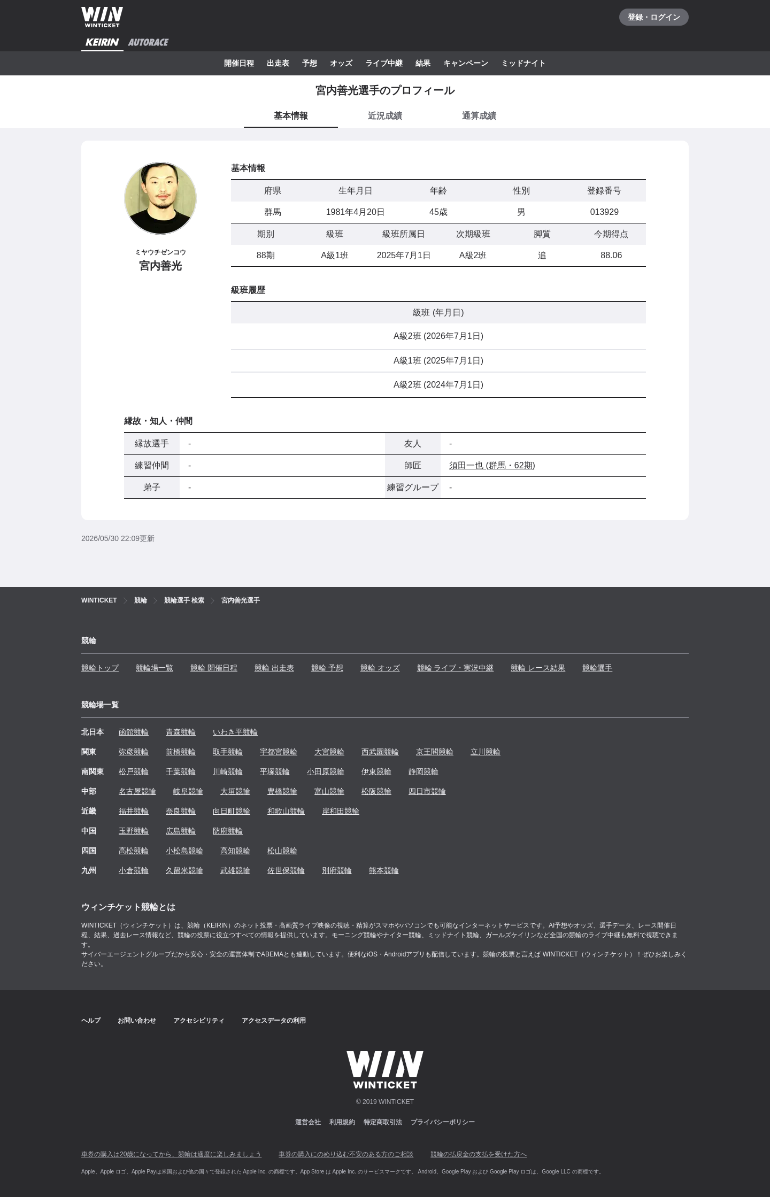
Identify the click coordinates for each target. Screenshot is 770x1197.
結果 (422, 63)
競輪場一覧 (154, 667)
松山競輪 (282, 850)
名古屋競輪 (137, 791)
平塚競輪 (275, 771)
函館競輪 (134, 732)
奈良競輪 (181, 811)
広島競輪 (181, 831)
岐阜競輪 (188, 791)
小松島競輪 (184, 850)
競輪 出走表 (274, 667)
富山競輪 (329, 791)
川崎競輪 (228, 771)
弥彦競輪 (134, 751)
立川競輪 (485, 751)
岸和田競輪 (340, 811)
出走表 (278, 63)
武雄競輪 (235, 870)
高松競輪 (134, 850)
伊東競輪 (376, 771)
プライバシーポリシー (443, 1122)
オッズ (341, 63)
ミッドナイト (523, 63)
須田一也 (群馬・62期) (492, 465)
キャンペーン (465, 63)
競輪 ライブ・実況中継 (455, 667)
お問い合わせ (137, 1020)
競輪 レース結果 (538, 667)
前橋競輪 (181, 751)
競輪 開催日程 (213, 667)
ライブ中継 (384, 63)
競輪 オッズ (380, 667)
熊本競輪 (384, 870)
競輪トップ (100, 667)
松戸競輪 (134, 771)
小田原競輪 (325, 771)
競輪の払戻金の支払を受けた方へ (478, 1154)
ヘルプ (91, 1020)
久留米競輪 (184, 870)
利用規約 (342, 1122)
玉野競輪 (134, 831)
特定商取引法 (383, 1122)
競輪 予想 (327, 667)
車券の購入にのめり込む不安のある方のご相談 (346, 1154)
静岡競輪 (423, 771)
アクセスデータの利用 (274, 1020)
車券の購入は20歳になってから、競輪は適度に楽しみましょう (171, 1154)
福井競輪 (134, 811)
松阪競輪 (376, 791)
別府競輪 (337, 870)
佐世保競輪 (286, 870)
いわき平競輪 (235, 732)
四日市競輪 (427, 791)
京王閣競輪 (434, 751)
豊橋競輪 (282, 791)
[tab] (385, 116)
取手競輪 (228, 751)
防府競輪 (228, 831)
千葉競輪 (181, 771)
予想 (309, 63)
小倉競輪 (134, 870)
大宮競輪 (329, 751)
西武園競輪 (380, 751)
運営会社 (308, 1122)
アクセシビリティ (199, 1020)
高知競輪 (235, 850)
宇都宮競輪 (278, 751)
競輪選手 (597, 667)
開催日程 (239, 63)
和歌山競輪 (286, 811)
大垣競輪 (235, 791)
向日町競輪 (231, 811)
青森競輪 (181, 732)
